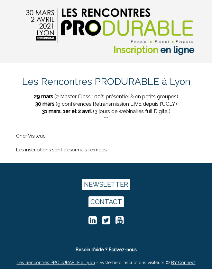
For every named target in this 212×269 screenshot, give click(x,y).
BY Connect (183, 262)
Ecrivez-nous (123, 249)
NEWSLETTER (106, 184)
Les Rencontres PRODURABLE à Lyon (56, 262)
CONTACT (106, 202)
